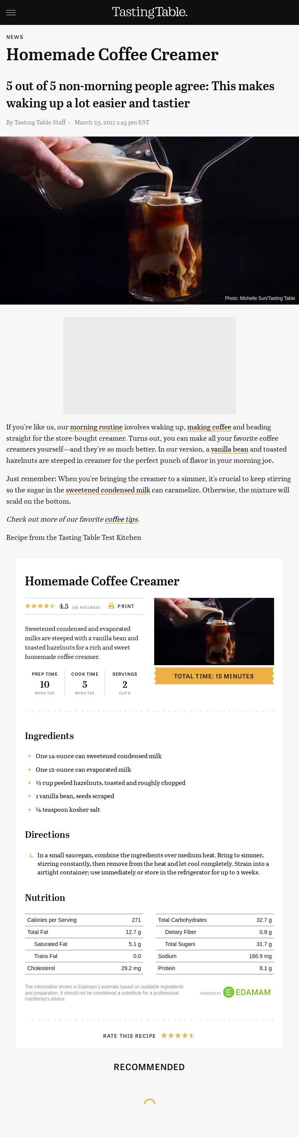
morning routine (96, 426)
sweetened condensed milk (108, 489)
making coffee (209, 426)
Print (121, 606)
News (14, 36)
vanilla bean (229, 449)
